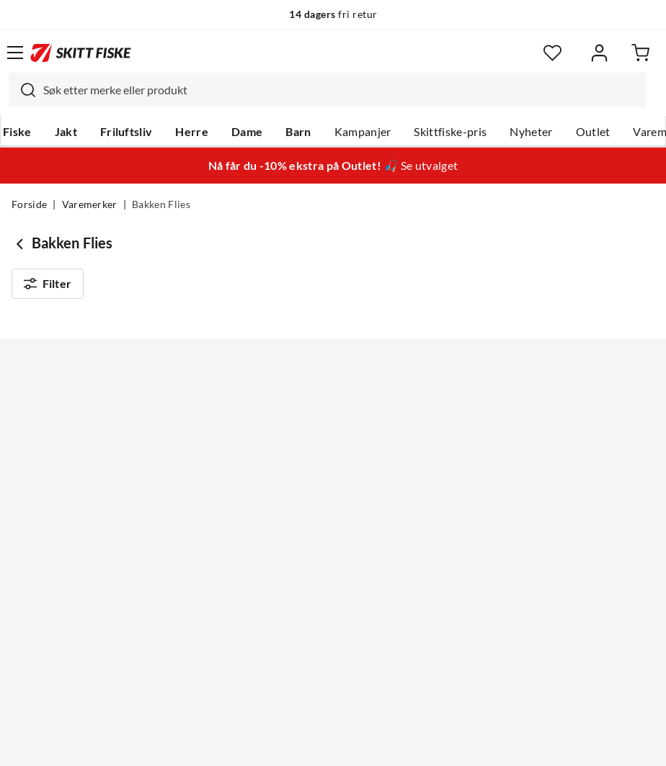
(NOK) (333, 682)
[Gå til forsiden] (80, 52)
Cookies (421, 743)
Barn (298, 131)
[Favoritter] (552, 53)
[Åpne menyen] (15, 52)
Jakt (66, 131)
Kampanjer (362, 131)
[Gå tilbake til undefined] (22, 243)
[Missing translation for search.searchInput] (22, 90)
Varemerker (89, 204)
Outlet (593, 131)
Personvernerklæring (276, 743)
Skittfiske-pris (450, 131)
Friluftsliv (126, 131)
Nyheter (531, 131)
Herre (191, 131)
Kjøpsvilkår (364, 743)
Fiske (17, 131)
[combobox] (327, 90)
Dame (246, 131)
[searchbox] (341, 90)
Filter (47, 286)
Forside (29, 204)
